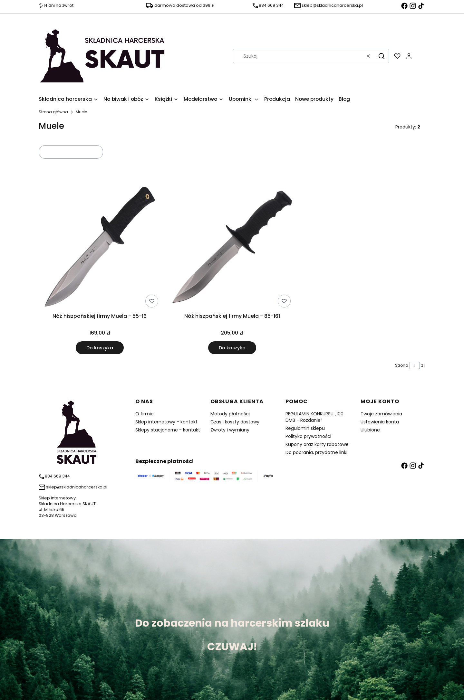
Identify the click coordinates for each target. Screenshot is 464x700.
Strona (401, 365)
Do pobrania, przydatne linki (316, 452)
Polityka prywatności (308, 436)
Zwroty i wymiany (229, 430)
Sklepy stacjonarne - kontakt (167, 430)
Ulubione (370, 430)
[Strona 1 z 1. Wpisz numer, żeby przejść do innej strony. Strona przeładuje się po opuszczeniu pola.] (415, 365)
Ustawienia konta (380, 422)
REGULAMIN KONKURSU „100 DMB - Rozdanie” (314, 417)
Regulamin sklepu (305, 428)
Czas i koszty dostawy (234, 422)
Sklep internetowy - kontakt (166, 422)
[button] (381, 56)
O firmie (144, 414)
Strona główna (53, 112)
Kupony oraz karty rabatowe (317, 444)
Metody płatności (230, 414)
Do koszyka (99, 348)
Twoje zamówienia (381, 414)
